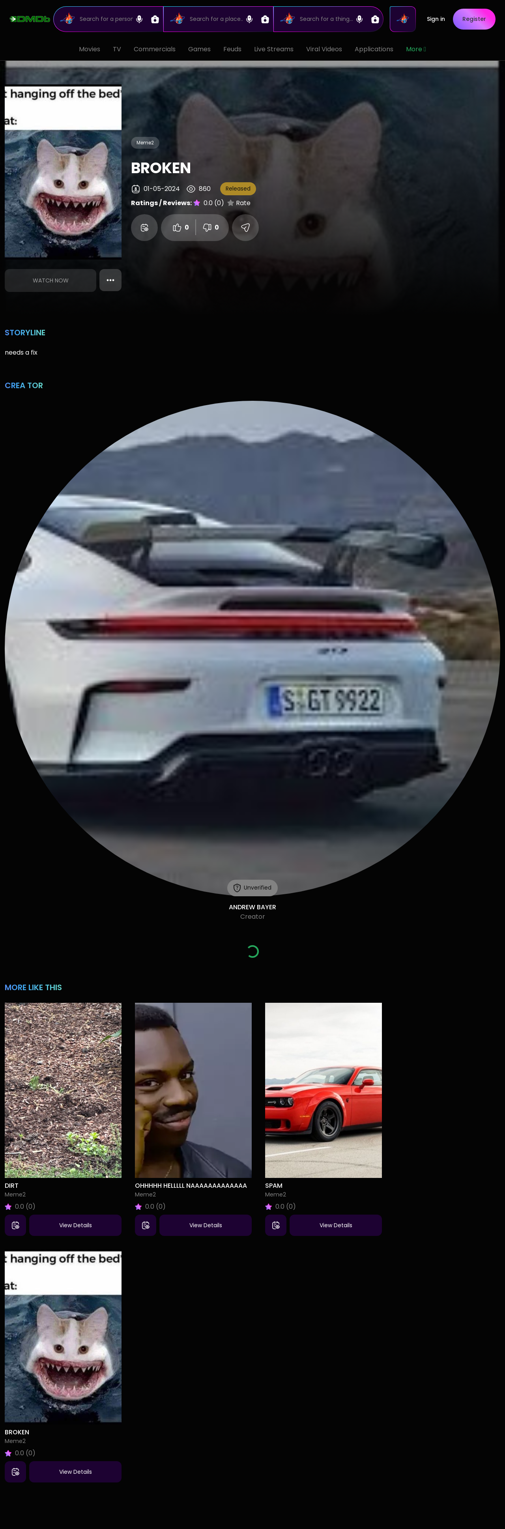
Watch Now (51, 280)
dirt (12, 1185)
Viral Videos (324, 49)
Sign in (436, 19)
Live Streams (274, 49)
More (416, 49)
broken (17, 1432)
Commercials (155, 49)
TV (117, 49)
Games (199, 49)
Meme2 (145, 142)
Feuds (232, 49)
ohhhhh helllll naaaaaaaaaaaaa (191, 1185)
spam (273, 1185)
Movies (89, 49)
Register (474, 19)
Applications (374, 49)
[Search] (108, 19)
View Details (75, 1225)
